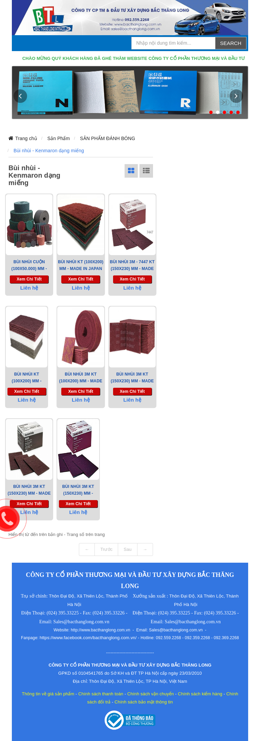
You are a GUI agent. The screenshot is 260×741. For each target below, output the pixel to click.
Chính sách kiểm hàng (200, 693)
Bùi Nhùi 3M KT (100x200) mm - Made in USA (80, 381)
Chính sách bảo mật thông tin (143, 701)
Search (230, 43)
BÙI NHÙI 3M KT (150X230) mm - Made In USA (28, 493)
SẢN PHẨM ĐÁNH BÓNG (107, 138)
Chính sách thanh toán (100, 693)
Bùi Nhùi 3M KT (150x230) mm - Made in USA (132, 381)
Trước (106, 549)
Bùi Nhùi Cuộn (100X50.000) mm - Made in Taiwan (29, 269)
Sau (127, 549)
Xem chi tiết (29, 279)
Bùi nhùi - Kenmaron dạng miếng (49, 150)
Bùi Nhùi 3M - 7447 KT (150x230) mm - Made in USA (132, 269)
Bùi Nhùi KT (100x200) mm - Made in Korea (26, 381)
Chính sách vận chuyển (150, 693)
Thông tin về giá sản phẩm (48, 693)
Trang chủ (26, 138)
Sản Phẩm (58, 138)
